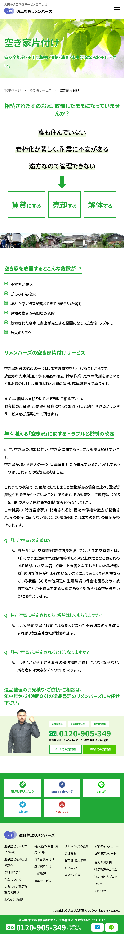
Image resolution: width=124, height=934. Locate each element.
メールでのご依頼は (65, 749)
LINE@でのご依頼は (100, 749)
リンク (98, 884)
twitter (22, 811)
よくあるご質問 (13, 899)
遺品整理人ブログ (22, 791)
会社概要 (70, 853)
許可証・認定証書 (76, 860)
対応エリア (71, 867)
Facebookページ (62, 791)
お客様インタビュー (106, 846)
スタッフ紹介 (72, 875)
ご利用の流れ (12, 872)
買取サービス (42, 881)
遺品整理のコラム (105, 869)
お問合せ (100, 891)
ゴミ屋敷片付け (44, 859)
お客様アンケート (105, 853)
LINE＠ (101, 791)
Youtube (62, 811)
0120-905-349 (41, 927)
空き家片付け (43, 866)
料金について (12, 879)
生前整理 (40, 873)
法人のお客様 (103, 862)
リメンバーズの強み (77, 846)
